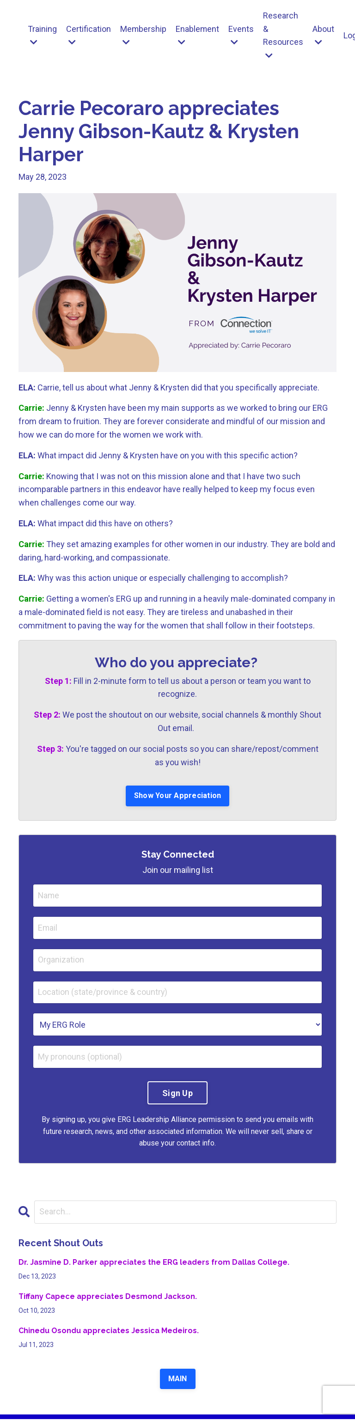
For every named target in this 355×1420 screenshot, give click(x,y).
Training (42, 35)
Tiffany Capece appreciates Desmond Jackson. (107, 1297)
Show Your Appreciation (177, 796)
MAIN (177, 1379)
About (324, 35)
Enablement (198, 35)
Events (242, 35)
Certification (88, 35)
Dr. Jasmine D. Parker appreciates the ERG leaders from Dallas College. (153, 1263)
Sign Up (177, 1093)
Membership (143, 35)
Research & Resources (284, 35)
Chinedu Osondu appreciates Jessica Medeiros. (108, 1331)
